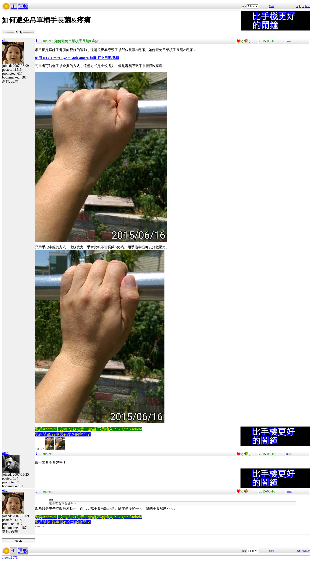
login (298, 6)
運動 (23, 6)
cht (14, 6)
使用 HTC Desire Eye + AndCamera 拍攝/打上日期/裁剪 (77, 58)
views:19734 (11, 557)
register (306, 6)
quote (289, 41)
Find (271, 6)
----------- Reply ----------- (18, 32)
